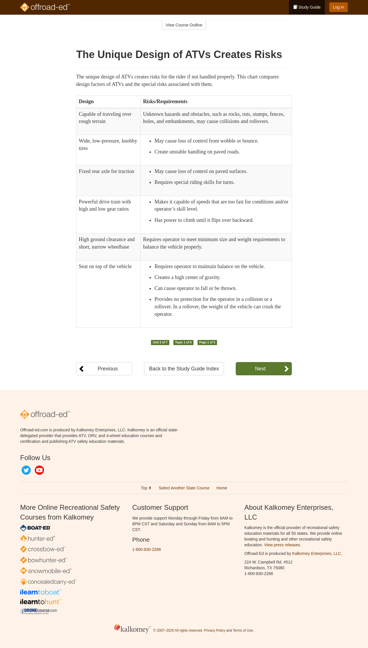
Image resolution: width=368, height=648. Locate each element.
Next (260, 369)
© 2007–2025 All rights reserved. (178, 630)
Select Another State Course (184, 488)
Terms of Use (243, 630)
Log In (338, 7)
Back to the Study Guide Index (184, 369)
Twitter (26, 470)
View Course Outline (184, 25)
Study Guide (307, 7)
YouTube (39, 470)
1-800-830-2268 (146, 549)
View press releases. (282, 545)
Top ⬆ (146, 488)
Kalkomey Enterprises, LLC (316, 553)
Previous (107, 369)
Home (221, 488)
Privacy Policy (214, 630)
